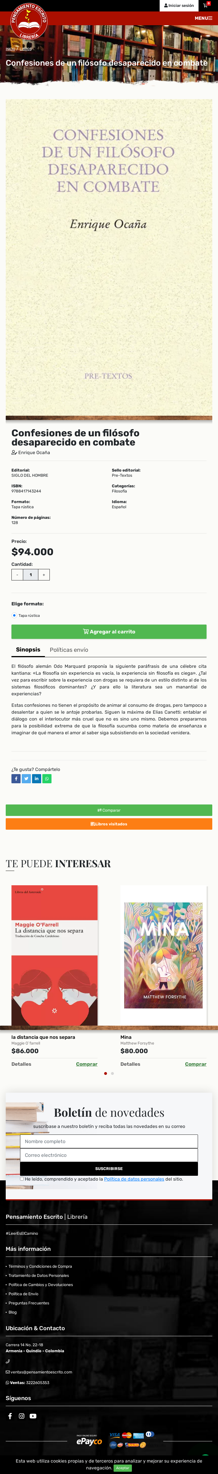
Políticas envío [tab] (69, 649)
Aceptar (122, 1468)
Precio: (19, 541)
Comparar (109, 810)
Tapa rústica (29, 615)
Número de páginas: (31, 518)
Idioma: (119, 502)
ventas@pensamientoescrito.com (41, 1372)
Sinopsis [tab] (28, 649)
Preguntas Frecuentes (29, 1303)
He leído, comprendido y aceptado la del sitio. (101, 1179)
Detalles (21, 1064)
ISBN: (16, 486)
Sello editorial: (126, 470)
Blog (13, 1312)
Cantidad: (22, 564)
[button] (207, 104)
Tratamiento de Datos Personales (39, 1275)
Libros (25, 49)
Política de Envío (23, 1294)
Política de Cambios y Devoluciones (41, 1284)
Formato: (20, 502)
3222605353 (37, 1382)
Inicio (10, 49)
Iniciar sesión (179, 5)
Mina (126, 1037)
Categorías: (123, 486)
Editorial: (20, 470)
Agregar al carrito (109, 632)
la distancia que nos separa (43, 1037)
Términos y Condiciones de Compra (40, 1266)
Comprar (87, 1064)
